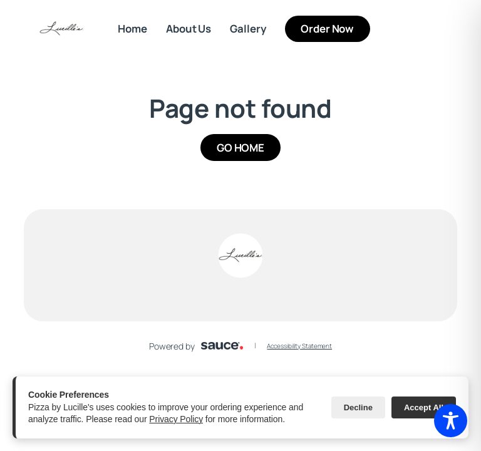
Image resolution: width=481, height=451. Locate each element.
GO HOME (240, 147)
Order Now (335, 28)
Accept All (423, 407)
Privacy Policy (176, 419)
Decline (358, 407)
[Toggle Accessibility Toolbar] (450, 420)
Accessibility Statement (299, 345)
